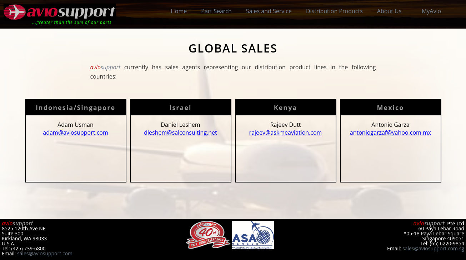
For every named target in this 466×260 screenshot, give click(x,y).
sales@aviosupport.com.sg (433, 248)
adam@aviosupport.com (75, 132)
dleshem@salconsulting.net (180, 132)
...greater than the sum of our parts (72, 22)
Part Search (216, 11)
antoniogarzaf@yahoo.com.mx (390, 132)
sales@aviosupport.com (44, 253)
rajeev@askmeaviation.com (285, 132)
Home (179, 11)
